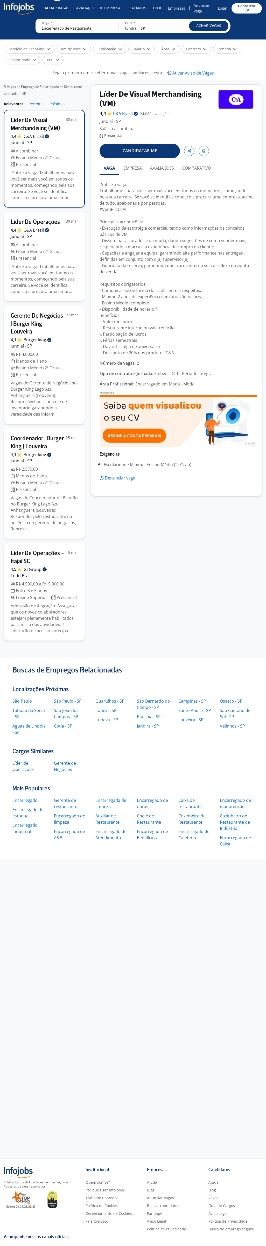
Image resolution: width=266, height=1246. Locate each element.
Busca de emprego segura (231, 1229)
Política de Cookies (102, 1205)
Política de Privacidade (166, 1229)
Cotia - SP (63, 726)
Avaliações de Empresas (99, 7)
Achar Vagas (57, 7)
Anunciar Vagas (160, 1197)
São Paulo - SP (68, 701)
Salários (137, 7)
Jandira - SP (148, 726)
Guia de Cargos (221, 1205)
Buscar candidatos (163, 1205)
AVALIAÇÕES (162, 168)
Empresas (176, 8)
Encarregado (25, 800)
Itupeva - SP (106, 720)
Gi (35, 569)
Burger (37, 340)
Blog (158, 7)
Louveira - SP (191, 720)
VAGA (109, 168)
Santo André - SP (194, 710)
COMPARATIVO (196, 168)
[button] (208, 26)
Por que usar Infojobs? (105, 1190)
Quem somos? (98, 1182)
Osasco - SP (231, 701)
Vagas (213, 1197)
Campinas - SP (192, 701)
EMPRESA (132, 168)
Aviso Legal (156, 1221)
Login (222, 8)
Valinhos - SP (232, 726)
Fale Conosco (97, 1221)
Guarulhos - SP (109, 701)
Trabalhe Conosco (101, 1197)
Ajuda (152, 1182)
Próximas (57, 103)
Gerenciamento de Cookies (109, 1213)
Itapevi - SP (106, 710)
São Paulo (22, 701)
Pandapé (154, 1213)
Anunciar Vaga (201, 8)
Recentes (36, 103)
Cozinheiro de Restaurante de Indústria (235, 822)
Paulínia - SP (149, 716)
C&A (36, 136)
